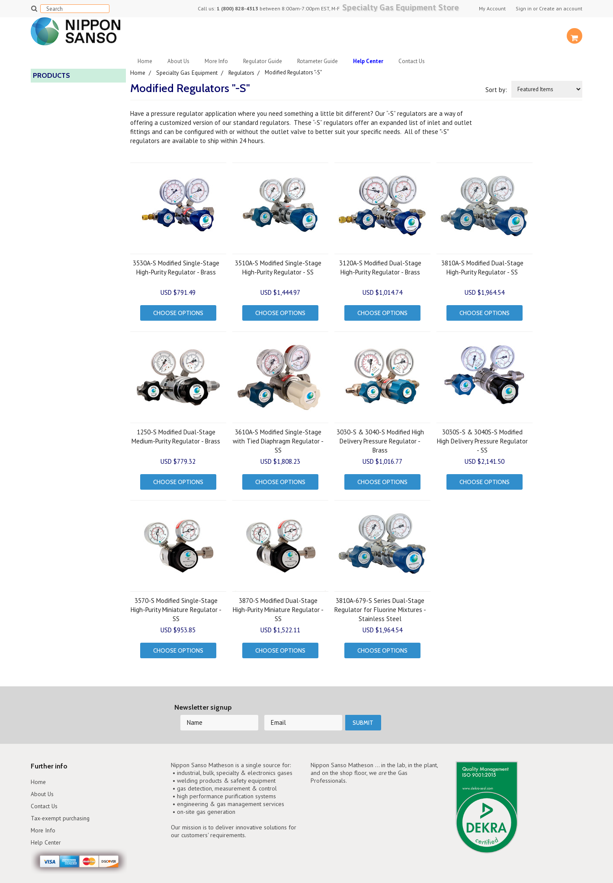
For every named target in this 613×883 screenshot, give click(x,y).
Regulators (244, 72)
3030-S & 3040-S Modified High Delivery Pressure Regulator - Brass (380, 438)
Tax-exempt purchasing (63, 798)
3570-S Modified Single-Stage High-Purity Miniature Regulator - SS (176, 605)
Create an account (560, 9)
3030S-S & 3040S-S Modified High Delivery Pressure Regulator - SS (482, 438)
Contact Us (411, 61)
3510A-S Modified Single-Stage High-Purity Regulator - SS (278, 267)
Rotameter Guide (317, 61)
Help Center (47, 823)
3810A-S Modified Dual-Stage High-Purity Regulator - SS (482, 267)
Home (145, 61)
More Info (216, 61)
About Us (178, 61)
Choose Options (178, 312)
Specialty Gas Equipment (188, 72)
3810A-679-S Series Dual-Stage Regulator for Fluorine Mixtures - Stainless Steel (380, 605)
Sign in (524, 9)
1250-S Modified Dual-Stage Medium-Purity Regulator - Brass (176, 434)
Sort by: (496, 89)
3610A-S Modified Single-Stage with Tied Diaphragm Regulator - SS (278, 438)
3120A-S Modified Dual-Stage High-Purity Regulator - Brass (380, 267)
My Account (492, 9)
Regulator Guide (262, 61)
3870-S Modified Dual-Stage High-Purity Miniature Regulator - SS (278, 605)
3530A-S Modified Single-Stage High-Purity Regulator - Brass (176, 267)
